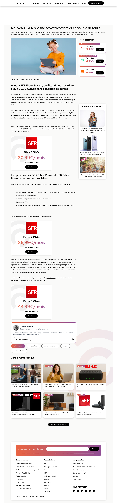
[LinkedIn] (72, 339)
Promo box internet (50, 346)
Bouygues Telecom (50, 467)
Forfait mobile (21, 476)
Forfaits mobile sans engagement (27, 470)
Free (45, 464)
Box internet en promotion (25, 467)
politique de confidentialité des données (84, 453)
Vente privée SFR (19, 351)
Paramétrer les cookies (80, 470)
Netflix (65, 346)
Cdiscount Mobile (50, 476)
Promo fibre (33, 346)
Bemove (42, 496)
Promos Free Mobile (23, 473)
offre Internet (51, 278)
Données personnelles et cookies (84, 467)
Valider (94, 449)
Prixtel (46, 479)
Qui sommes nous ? (79, 473)
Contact (75, 476)
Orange (46, 470)
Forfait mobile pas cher (24, 464)
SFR (45, 473)
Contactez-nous (96, 3)
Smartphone (20, 482)
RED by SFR (48, 482)
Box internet (20, 479)
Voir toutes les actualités (58, 424)
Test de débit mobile (23, 485)
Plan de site (77, 479)
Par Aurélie (14, 79)
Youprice (47, 492)
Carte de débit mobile (23, 488)
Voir (100, 49)
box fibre (25, 110)
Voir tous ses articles (22, 339)
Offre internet (18, 346)
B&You (46, 485)
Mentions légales (78, 464)
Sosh (46, 488)
